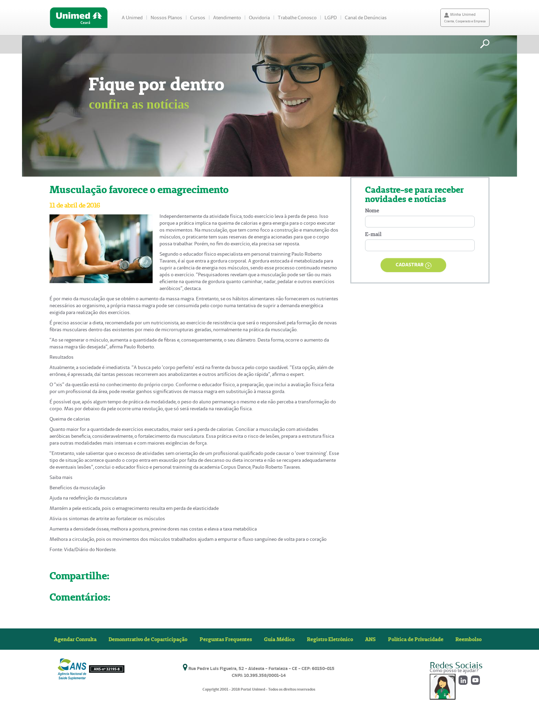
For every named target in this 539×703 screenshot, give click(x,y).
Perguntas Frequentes (226, 639)
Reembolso (468, 639)
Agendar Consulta (75, 639)
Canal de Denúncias (366, 17)
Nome (372, 210)
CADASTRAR (413, 265)
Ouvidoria (259, 17)
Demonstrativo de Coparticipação (148, 639)
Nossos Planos (166, 17)
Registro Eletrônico (330, 639)
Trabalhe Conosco (297, 17)
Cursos (197, 17)
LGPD (330, 17)
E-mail (373, 234)
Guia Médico (279, 639)
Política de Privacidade (415, 639)
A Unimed (132, 17)
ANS (370, 639)
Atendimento (227, 17)
